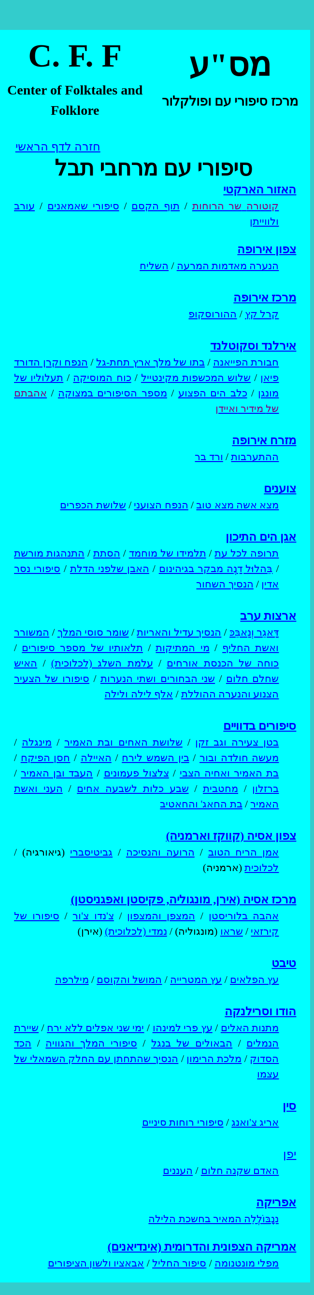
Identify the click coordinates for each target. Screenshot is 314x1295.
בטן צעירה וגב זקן (237, 742)
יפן (289, 1154)
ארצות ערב (268, 616)
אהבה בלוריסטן (244, 916)
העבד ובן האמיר (57, 773)
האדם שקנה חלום (240, 1170)
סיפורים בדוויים (259, 726)
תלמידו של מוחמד (167, 553)
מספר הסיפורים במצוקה (112, 393)
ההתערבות (255, 457)
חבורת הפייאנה (246, 362)
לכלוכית (261, 867)
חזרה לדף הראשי (57, 146)
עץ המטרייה (196, 979)
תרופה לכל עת (246, 553)
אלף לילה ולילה (138, 694)
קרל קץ (262, 314)
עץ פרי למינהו (183, 1028)
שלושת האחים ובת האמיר (123, 742)
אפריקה (276, 1202)
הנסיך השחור (224, 584)
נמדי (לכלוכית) (136, 931)
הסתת (106, 553)
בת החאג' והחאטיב (201, 804)
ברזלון (265, 788)
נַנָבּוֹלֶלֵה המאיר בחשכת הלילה (213, 1219)
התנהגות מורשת (49, 553)
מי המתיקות (182, 648)
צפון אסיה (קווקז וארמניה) (231, 836)
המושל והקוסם (129, 979)
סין (289, 1106)
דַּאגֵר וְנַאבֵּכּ (254, 632)
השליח (154, 266)
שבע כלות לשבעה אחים (132, 788)
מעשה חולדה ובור (239, 757)
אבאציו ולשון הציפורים (96, 1263)
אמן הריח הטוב (243, 852)
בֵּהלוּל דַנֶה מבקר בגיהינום (216, 568)
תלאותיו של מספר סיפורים (82, 648)
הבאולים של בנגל (191, 1043)
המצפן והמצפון (161, 916)
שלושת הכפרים (93, 505)
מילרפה (72, 979)
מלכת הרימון (214, 1058)
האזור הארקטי (259, 189)
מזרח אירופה (264, 440)
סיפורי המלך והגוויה (91, 1043)
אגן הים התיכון (261, 537)
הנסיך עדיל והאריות (179, 632)
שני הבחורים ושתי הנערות (157, 678)
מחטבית (220, 788)
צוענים (280, 488)
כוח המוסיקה (102, 377)
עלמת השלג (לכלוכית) (102, 663)
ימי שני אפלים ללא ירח (95, 1028)
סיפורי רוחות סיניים (183, 1122)
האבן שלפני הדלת (109, 568)
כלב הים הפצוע (212, 393)
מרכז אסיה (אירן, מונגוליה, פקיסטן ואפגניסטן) (183, 899)
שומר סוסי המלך (93, 632)
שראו (231, 931)
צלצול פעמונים (136, 773)
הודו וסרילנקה (260, 1011)
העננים (178, 1170)
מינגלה (37, 742)
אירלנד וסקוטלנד (253, 346)
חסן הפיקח (46, 757)
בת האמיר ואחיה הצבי (229, 773)
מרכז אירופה (264, 297)
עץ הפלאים (254, 979)
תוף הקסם (155, 206)
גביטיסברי (91, 852)
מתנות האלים (250, 1028)
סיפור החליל (179, 1263)
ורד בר (209, 457)
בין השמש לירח (155, 757)
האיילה (96, 757)
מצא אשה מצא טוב (237, 505)
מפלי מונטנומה (246, 1263)
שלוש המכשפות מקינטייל (196, 377)
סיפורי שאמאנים (83, 206)
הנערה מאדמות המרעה (228, 266)
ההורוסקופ (212, 314)
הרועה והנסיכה (160, 852)
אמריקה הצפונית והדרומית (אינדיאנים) (201, 1246)
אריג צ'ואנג (255, 1122)
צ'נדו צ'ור (93, 916)
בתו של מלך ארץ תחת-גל (150, 362)
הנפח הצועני (161, 505)
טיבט (283, 963)
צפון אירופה (266, 249)
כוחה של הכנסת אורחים (223, 663)
